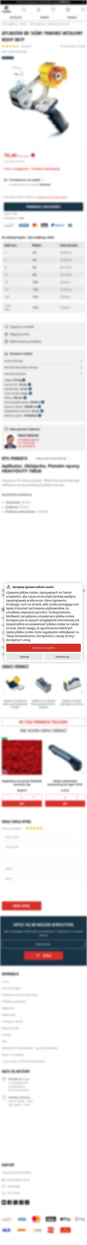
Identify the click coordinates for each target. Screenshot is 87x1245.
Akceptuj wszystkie (43, 647)
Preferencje (63, 656)
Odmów (24, 656)
